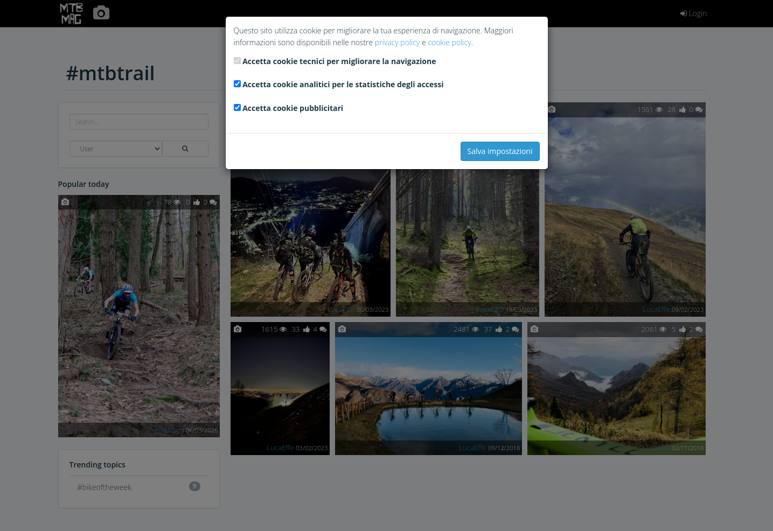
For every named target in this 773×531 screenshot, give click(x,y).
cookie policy (449, 42)
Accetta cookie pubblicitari (292, 108)
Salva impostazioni (500, 151)
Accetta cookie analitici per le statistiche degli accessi (342, 84)
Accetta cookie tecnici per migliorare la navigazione (339, 61)
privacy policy (397, 42)
